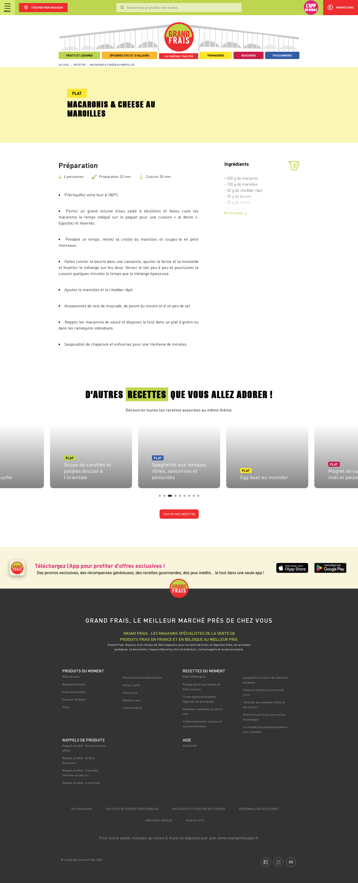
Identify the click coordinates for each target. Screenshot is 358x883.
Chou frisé (130, 693)
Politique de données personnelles (132, 809)
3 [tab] (170, 497)
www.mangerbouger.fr (238, 837)
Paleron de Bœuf (74, 699)
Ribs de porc (71, 676)
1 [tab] (161, 497)
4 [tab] (177, 497)
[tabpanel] (179, 455)
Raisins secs (132, 700)
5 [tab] (181, 497)
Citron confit (131, 685)
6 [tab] (186, 497)
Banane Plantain (74, 684)
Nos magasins (81, 809)
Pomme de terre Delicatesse (142, 677)
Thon (66, 707)
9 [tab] (199, 497)
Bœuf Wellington (194, 676)
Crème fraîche (132, 708)
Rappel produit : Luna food (80, 783)
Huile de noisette (73, 692)
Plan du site (195, 820)
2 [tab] (165, 497)
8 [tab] (195, 497)
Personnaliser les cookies (258, 809)
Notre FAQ (190, 745)
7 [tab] (190, 497)
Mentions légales (159, 820)
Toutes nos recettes (179, 514)
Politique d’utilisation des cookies (198, 809)
